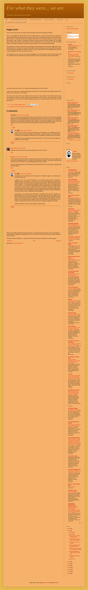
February (71, 532)
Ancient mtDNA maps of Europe (19, 19)
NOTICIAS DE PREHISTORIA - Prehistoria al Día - (72, 505)
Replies (13, 127)
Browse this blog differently (72, 28)
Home (6, 19)
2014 (69, 565)
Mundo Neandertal (72, 179)
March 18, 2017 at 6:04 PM (21, 156)
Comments (70, 37)
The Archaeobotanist (73, 287)
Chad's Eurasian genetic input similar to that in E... (75, 539)
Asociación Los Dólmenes (74, 236)
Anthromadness (72, 326)
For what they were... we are (35, 8)
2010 (69, 573)
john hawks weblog (72, 456)
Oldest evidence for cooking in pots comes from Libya (75, 549)
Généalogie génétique (73, 223)
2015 (69, 563)
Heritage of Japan (72, 490)
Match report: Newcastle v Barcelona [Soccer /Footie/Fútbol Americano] (73, 275)
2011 (69, 571)
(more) (71, 108)
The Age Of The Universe (73, 197)
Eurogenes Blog (72, 312)
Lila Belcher (70, 132)
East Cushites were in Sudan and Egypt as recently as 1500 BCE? (74, 328)
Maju (16, 130)
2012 (69, 569)
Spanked (13, 156)
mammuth (46, 582)
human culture (17, 106)
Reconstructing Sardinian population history (74, 546)
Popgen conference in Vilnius (74, 245)
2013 (69, 567)
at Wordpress (71, 79)
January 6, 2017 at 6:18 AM (19, 148)
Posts (69, 34)
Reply (12, 124)
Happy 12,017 (72, 558)
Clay (12, 148)
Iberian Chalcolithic (49, 19)
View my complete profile (71, 161)
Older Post (58, 240)
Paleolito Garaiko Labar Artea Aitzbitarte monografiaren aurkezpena (74, 211)
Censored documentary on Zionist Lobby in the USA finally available (73, 55)
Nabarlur (70, 299)
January (71, 534)
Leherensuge (70, 73)
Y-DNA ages (60, 19)
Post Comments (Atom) (18, 243)
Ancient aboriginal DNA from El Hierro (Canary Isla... (74, 552)
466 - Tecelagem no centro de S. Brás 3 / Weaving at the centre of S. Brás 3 (74, 344)
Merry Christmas (71, 486)
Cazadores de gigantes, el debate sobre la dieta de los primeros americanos (74, 182)
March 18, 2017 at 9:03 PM (25, 173)
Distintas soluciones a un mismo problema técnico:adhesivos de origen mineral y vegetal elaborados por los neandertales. (74, 510)
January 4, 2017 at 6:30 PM (25, 130)
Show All (79, 522)
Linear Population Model (74, 437)
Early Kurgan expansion (36, 19)
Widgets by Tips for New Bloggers (74, 140)
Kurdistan (22, 106)
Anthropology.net (72, 169)
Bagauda (70, 44)
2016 (69, 561)
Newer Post (9, 240)
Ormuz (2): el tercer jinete (73, 45)
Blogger (56, 582)
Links (66, 19)
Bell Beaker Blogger (73, 408)
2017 (69, 530)
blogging (12, 106)
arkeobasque (71, 208)
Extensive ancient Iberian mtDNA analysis (74, 536)
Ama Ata (70, 374)
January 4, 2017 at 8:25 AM (23, 115)
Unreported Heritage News (74, 469)
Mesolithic (27, 106)
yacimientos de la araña (73, 390)
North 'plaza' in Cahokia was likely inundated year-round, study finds (74, 425)
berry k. (69, 110)
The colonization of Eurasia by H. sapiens (16, 22)
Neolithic (31, 106)
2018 (69, 528)
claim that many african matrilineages (73, 103)
